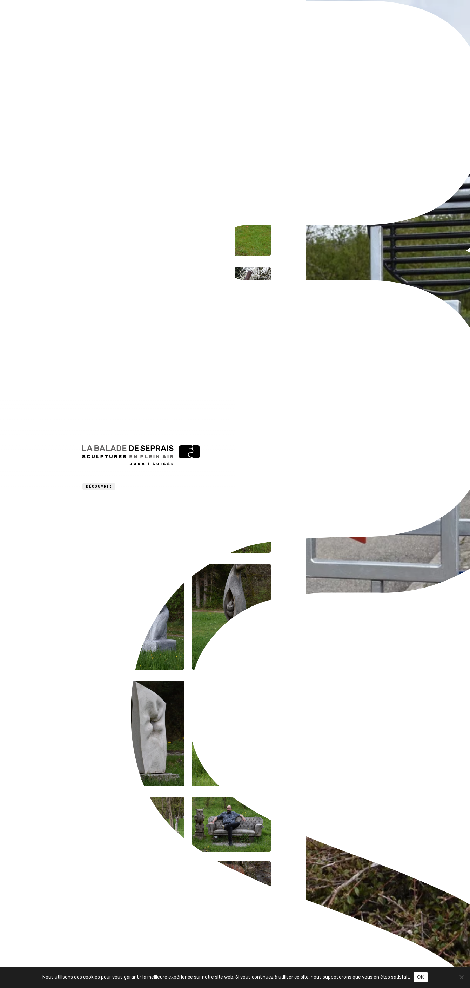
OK (420, 977)
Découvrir (99, 486)
